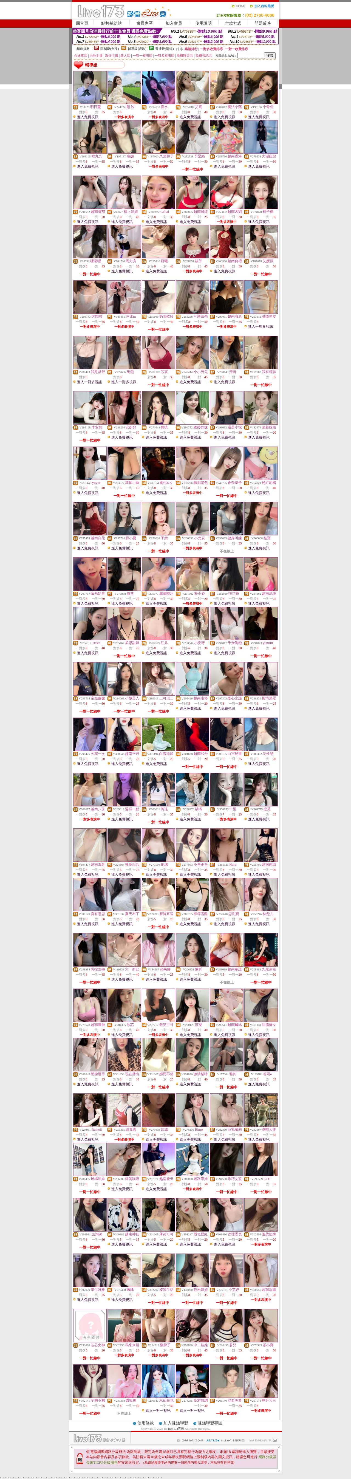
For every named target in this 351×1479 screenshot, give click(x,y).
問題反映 (262, 23)
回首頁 (82, 23)
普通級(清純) (164, 49)
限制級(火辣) (109, 49)
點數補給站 (111, 23)
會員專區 (144, 23)
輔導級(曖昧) (137, 49)
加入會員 (174, 23)
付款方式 (233, 23)
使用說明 (203, 23)
